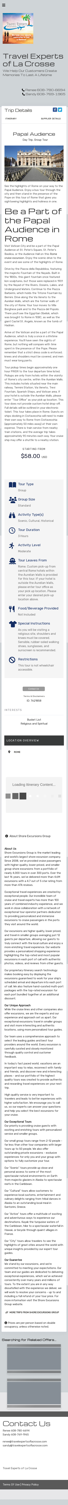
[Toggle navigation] (4, 6)
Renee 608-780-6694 (16, 1430)
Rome (17, 752)
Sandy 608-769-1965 (16, 1434)
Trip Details (18, 110)
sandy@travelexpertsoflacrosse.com (25, 1445)
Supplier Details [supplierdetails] (51, 119)
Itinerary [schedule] (11, 119)
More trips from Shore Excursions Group (32, 1312)
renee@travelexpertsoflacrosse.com (25, 1441)
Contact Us (33, 689)
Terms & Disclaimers (34, 696)
